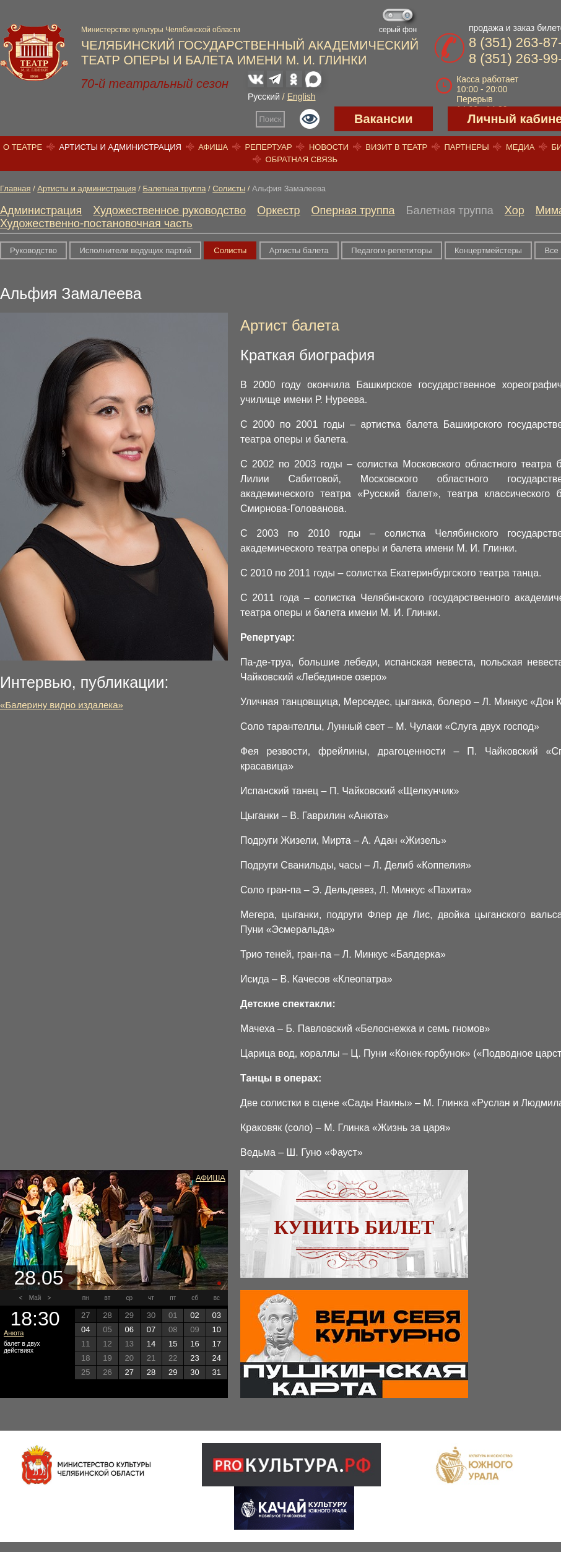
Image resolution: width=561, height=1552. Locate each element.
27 (128, 1372)
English (301, 97)
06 (128, 1329)
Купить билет (354, 1227)
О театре (22, 147)
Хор (514, 210)
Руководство (33, 250)
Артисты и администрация (120, 147)
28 (151, 1372)
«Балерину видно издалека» (61, 705)
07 (151, 1329)
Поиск (270, 119)
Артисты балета (299, 250)
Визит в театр (396, 147)
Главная (15, 188)
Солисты (228, 188)
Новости (329, 147)
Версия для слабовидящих (310, 119)
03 (216, 1315)
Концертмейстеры (488, 250)
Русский (264, 97)
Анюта (14, 1333)
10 (216, 1329)
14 (151, 1343)
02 (194, 1315)
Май (35, 1297)
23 (194, 1358)
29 (172, 1372)
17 (216, 1343)
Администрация (41, 210)
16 (194, 1343)
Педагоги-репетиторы (391, 250)
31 (216, 1372)
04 (85, 1329)
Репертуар (268, 147)
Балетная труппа (174, 188)
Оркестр (278, 210)
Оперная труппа (353, 210)
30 (194, 1372)
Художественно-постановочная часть (96, 223)
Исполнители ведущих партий (135, 250)
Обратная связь (302, 159)
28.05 (38, 1278)
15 (172, 1343)
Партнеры (466, 147)
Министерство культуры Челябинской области (160, 29)
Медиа (520, 147)
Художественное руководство (169, 210)
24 (216, 1358)
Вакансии (383, 119)
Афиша (213, 147)
